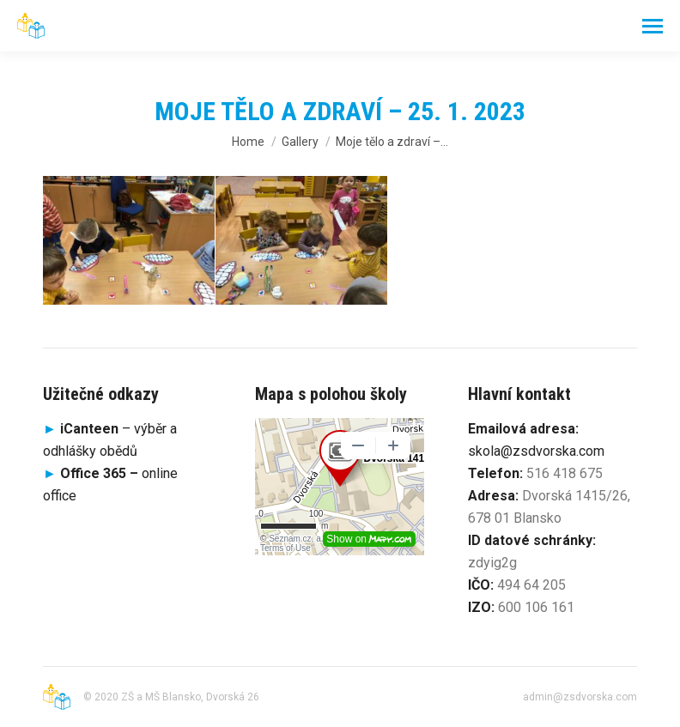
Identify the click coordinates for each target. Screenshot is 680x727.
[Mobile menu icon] (652, 26)
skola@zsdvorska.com (536, 451)
